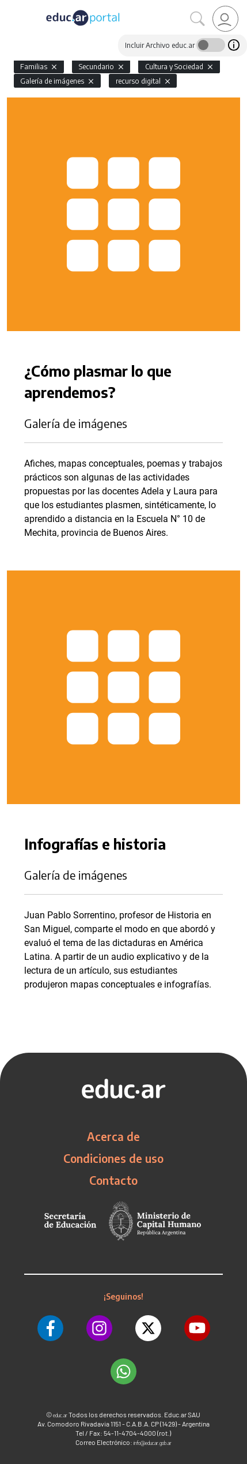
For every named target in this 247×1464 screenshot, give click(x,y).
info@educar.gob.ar (153, 1443)
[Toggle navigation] (10, 6)
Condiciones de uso (113, 1158)
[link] (225, 19)
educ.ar (60, 1415)
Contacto (113, 1180)
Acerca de (113, 1136)
